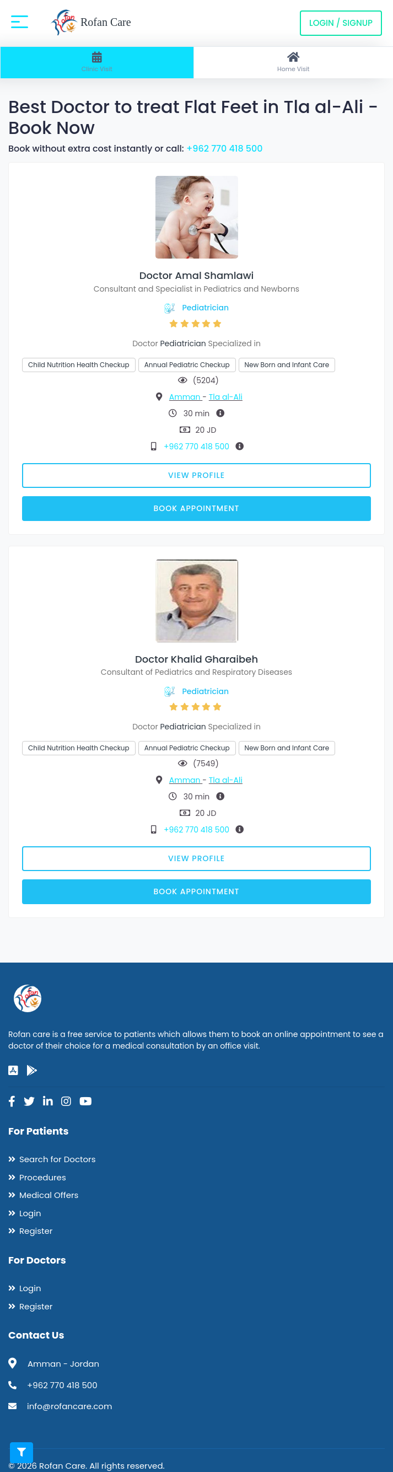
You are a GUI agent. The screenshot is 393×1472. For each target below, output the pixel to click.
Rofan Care (90, 23)
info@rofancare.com (69, 1406)
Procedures (42, 1177)
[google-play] (31, 1070)
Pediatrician (205, 307)
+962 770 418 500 (224, 148)
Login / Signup (341, 23)
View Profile (196, 475)
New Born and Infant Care (287, 364)
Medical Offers (48, 1195)
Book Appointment (196, 508)
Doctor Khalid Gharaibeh (196, 659)
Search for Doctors (57, 1159)
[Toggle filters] (21, 1452)
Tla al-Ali (226, 396)
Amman (185, 396)
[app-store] (13, 1070)
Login (30, 1213)
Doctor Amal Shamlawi (196, 275)
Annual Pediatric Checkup (187, 364)
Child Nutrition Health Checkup (79, 364)
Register (35, 1231)
